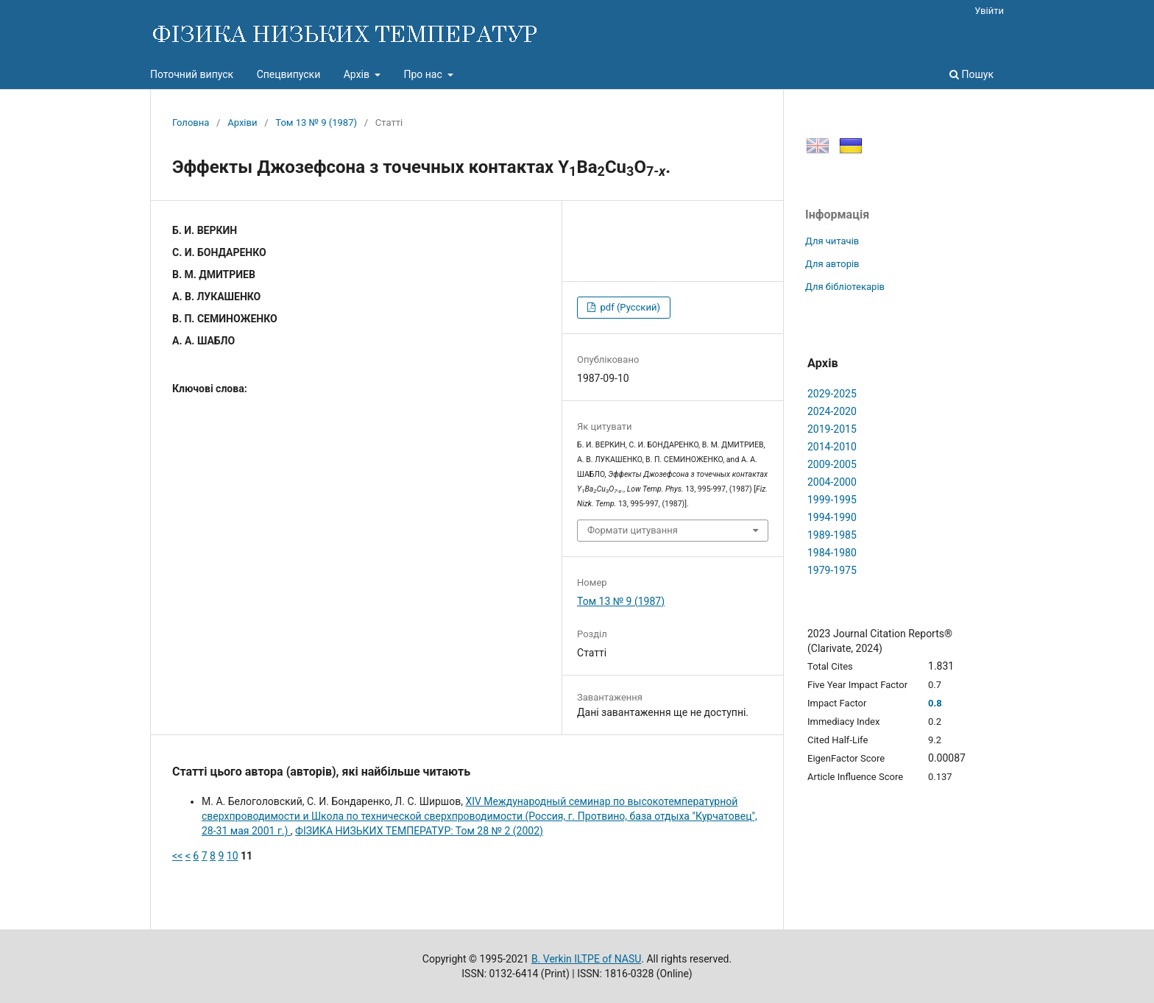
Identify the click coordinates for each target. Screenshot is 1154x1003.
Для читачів (832, 241)
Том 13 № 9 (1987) (316, 122)
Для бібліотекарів (845, 286)
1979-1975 (832, 570)
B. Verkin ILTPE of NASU (586, 959)
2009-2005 (832, 464)
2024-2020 (832, 411)
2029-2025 (832, 394)
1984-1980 (832, 553)
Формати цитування (632, 530)
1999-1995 (832, 500)
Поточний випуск (191, 74)
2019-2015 (832, 429)
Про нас (424, 74)
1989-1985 (832, 535)
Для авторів (832, 263)
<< (177, 856)
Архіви (242, 122)
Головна (190, 122)
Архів (358, 74)
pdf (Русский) (629, 307)
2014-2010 (832, 447)
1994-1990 (832, 517)
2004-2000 (832, 482)
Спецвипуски (289, 74)
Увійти (989, 10)
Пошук (971, 74)
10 (232, 856)
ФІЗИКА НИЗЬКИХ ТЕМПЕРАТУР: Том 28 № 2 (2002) (419, 831)
